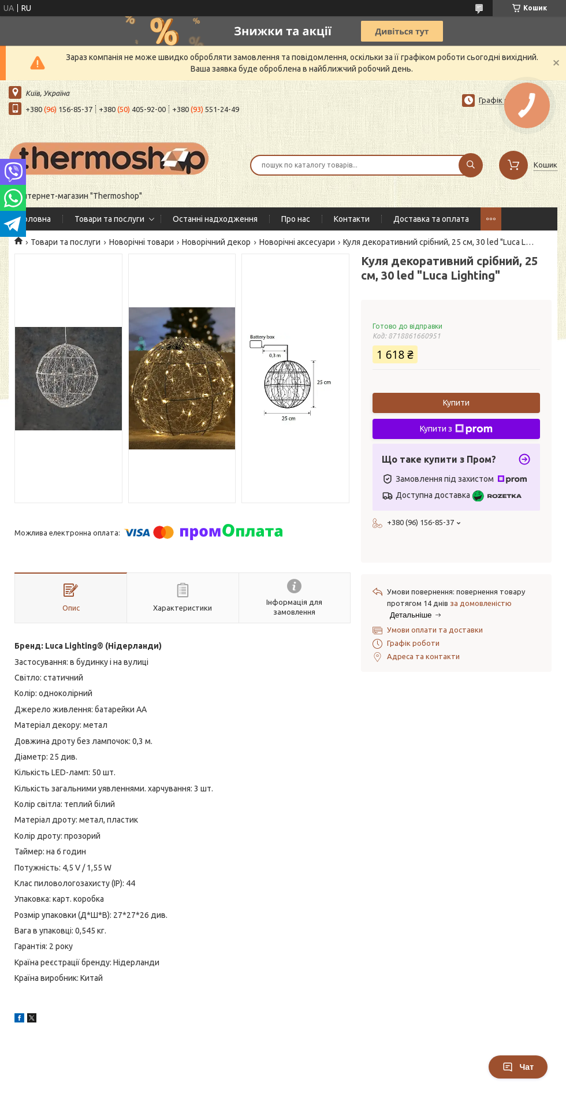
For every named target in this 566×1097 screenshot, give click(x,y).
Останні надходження (215, 219)
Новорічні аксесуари (297, 242)
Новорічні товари (141, 242)
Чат (518, 1067)
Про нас (295, 219)
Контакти (352, 219)
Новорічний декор (216, 242)
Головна (35, 219)
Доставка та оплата (431, 219)
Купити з (456, 429)
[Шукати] (471, 165)
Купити (456, 402)
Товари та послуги (109, 219)
